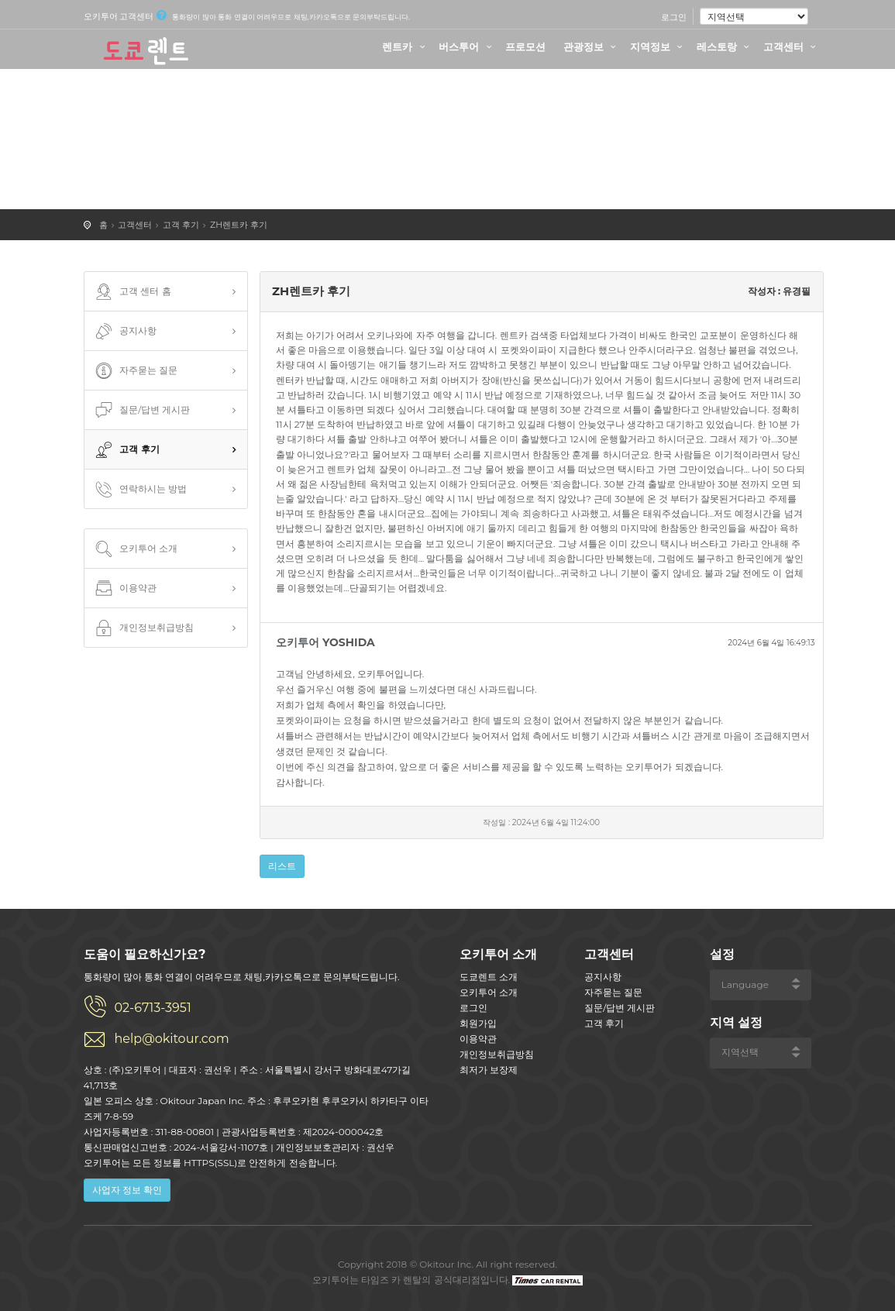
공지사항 (124, 331)
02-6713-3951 (153, 1007)
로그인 (674, 17)
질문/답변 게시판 (141, 410)
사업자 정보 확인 (127, 1190)
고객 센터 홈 (131, 292)
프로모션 (525, 46)
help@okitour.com (172, 1038)
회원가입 (478, 1023)
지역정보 (658, 46)
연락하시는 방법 (140, 489)
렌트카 (405, 46)
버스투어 (467, 46)
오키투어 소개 (135, 549)
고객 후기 (181, 224)
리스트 (282, 866)
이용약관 (124, 588)
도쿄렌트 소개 (489, 976)
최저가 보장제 (489, 1069)
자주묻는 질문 (135, 371)
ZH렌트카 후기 (238, 224)
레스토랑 (725, 46)
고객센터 (792, 46)
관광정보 (592, 46)
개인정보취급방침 (143, 628)
